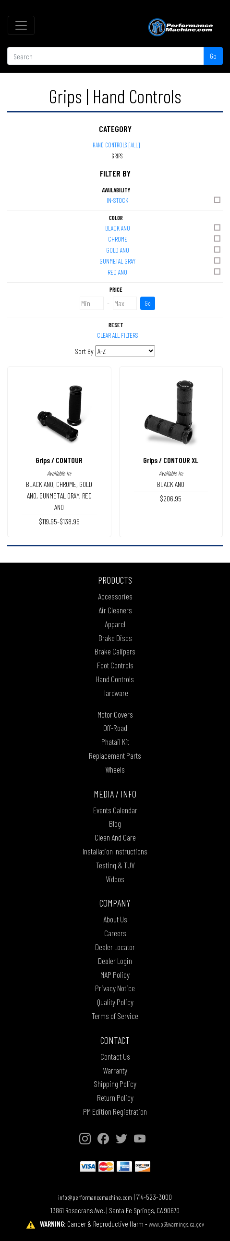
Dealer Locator (115, 947)
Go (213, 55)
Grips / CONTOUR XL (170, 460)
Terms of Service (115, 1015)
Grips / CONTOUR (59, 460)
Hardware (115, 693)
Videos (115, 879)
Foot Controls (115, 665)
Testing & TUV (115, 865)
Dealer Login (115, 960)
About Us (115, 919)
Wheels (115, 769)
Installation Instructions (115, 851)
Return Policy (115, 1097)
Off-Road (115, 727)
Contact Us (115, 1056)
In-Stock (164, 199)
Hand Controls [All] (116, 145)
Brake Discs (115, 638)
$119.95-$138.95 (59, 521)
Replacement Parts (115, 755)
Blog (115, 823)
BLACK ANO (163, 227)
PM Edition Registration (115, 1111)
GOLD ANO (164, 249)
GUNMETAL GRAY (160, 260)
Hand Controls (115, 679)
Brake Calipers (115, 651)
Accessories (115, 596)
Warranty (115, 1070)
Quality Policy (115, 1002)
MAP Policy (115, 974)
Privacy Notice (115, 988)
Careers (115, 933)
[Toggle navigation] (21, 25)
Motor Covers (115, 714)
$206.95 (171, 498)
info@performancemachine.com (95, 1197)
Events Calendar (115, 810)
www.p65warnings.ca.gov (176, 1224)
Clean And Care (115, 837)
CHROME (165, 238)
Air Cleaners (115, 610)
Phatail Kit (115, 741)
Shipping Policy (115, 1083)
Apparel (115, 624)
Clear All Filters (117, 335)
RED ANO (165, 271)
